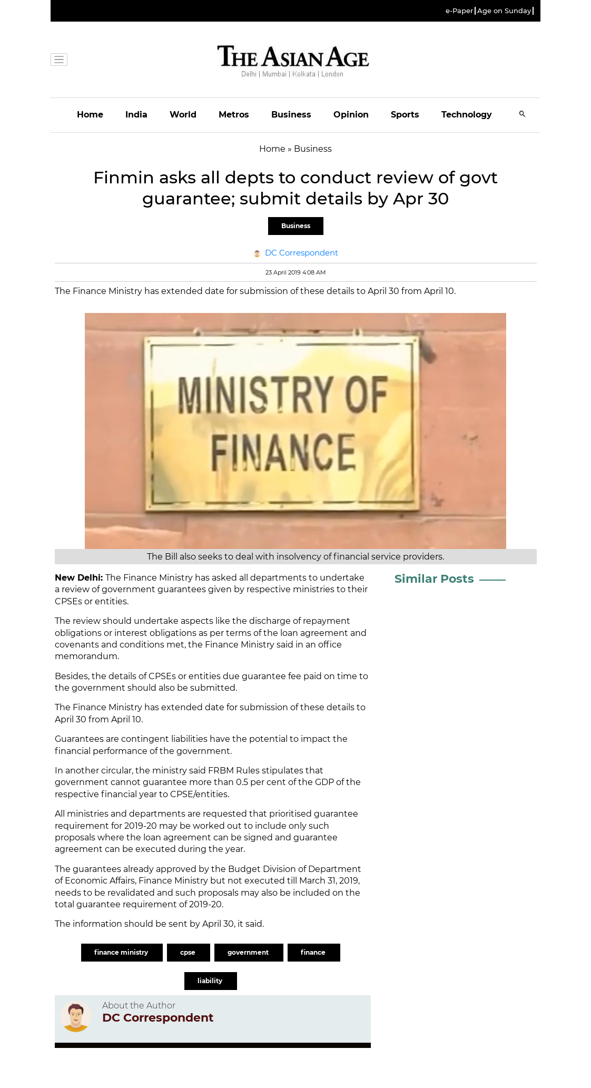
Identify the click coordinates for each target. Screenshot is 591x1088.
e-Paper (459, 11)
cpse (188, 952)
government (249, 952)
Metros (234, 115)
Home (90, 115)
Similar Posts (434, 579)
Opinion (351, 115)
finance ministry (122, 952)
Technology (466, 115)
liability (211, 981)
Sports (405, 115)
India (136, 115)
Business (291, 115)
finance (314, 952)
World (183, 115)
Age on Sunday (504, 11)
